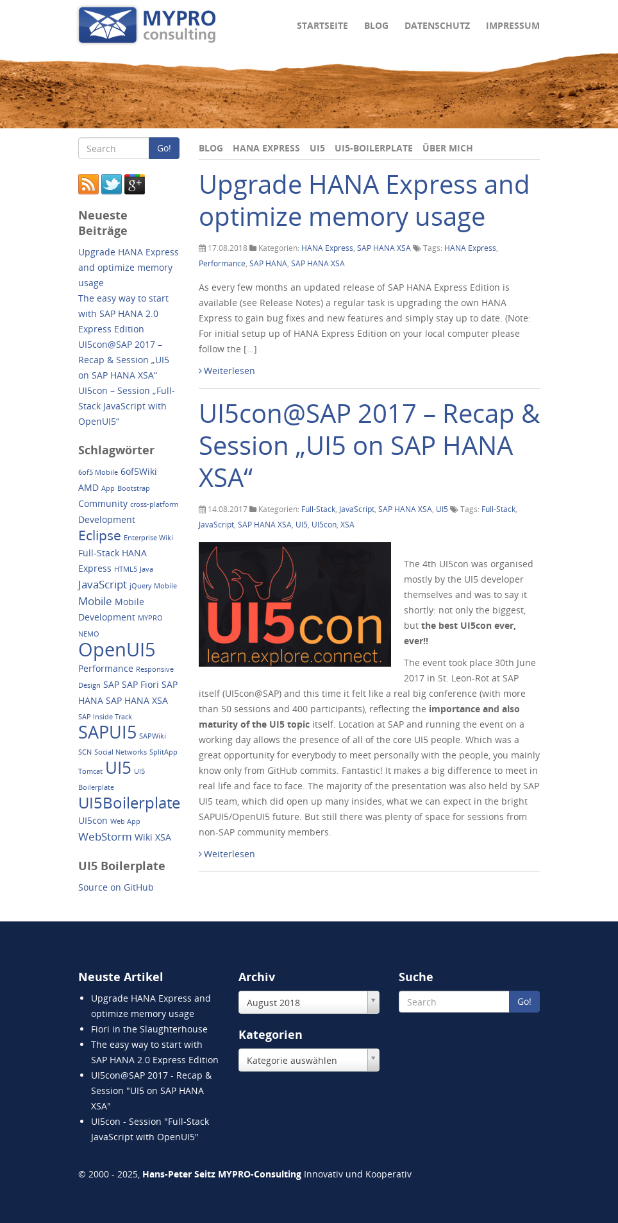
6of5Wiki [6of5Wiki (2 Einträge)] (139, 471)
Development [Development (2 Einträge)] (106, 519)
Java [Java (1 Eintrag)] (146, 569)
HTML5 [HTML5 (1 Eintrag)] (125, 569)
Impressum (513, 25)
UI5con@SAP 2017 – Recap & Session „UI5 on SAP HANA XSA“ (369, 445)
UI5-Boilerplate (374, 148)
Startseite (322, 25)
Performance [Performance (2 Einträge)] (105, 668)
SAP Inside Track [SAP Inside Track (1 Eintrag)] (105, 716)
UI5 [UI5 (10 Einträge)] (118, 767)
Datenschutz (437, 25)
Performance (222, 263)
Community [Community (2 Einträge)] (103, 503)
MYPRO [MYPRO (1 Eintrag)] (150, 617)
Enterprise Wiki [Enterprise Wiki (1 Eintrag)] (148, 537)
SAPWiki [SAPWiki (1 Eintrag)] (152, 735)
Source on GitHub (116, 887)
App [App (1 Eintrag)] (108, 488)
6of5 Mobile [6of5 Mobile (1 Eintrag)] (98, 472)
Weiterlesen (227, 370)
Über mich (447, 148)
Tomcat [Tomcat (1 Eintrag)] (90, 771)
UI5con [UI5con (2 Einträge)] (93, 820)
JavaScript (356, 509)
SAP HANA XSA (384, 248)
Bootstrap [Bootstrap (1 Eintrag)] (133, 488)
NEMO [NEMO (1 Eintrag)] (88, 633)
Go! (164, 148)
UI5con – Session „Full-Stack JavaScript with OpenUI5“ (126, 405)
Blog (376, 25)
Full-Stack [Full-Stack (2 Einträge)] (98, 553)
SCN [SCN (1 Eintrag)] (85, 752)
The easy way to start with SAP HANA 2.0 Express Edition (123, 313)
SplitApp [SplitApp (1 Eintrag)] (163, 752)
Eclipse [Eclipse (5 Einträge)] (99, 535)
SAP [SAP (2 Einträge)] (111, 684)
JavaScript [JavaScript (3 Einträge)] (102, 584)
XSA (347, 524)
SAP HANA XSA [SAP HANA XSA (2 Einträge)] (137, 700)
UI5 (317, 148)
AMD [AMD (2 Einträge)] (88, 487)
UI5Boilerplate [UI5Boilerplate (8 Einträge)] (129, 802)
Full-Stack (318, 509)
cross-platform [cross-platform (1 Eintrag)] (154, 504)
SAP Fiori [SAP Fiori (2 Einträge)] (140, 684)
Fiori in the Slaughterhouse (149, 1029)
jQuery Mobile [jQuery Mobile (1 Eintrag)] (153, 585)
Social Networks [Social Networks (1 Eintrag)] (120, 752)
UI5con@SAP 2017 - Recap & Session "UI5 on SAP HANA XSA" (151, 1090)
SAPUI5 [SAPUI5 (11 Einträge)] (107, 732)
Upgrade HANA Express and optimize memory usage (364, 200)
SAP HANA (268, 263)
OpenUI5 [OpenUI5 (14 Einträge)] (117, 649)
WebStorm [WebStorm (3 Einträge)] (105, 836)
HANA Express (266, 148)
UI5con (324, 524)
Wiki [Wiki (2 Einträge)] (144, 837)
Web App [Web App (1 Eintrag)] (125, 821)
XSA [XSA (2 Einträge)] (163, 837)
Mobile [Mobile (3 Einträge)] (95, 601)
